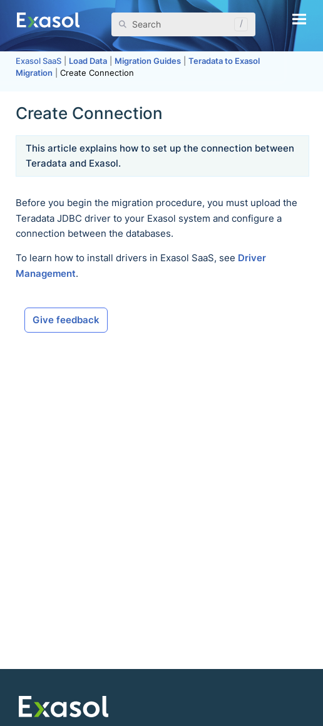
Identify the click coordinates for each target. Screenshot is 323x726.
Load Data (88, 61)
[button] (237, 24)
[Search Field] (183, 24)
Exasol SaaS (38, 61)
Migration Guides (148, 61)
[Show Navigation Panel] (299, 19)
